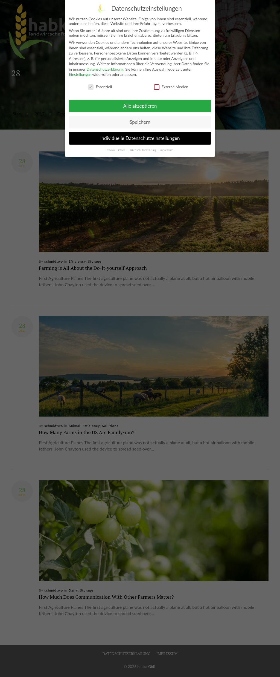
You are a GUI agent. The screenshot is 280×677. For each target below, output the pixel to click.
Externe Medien (171, 86)
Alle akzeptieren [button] (140, 105)
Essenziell (100, 86)
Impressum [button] (166, 149)
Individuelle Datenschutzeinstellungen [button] (140, 137)
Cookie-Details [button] (116, 149)
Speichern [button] (140, 121)
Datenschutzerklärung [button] (143, 149)
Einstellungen (80, 73)
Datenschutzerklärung (104, 68)
